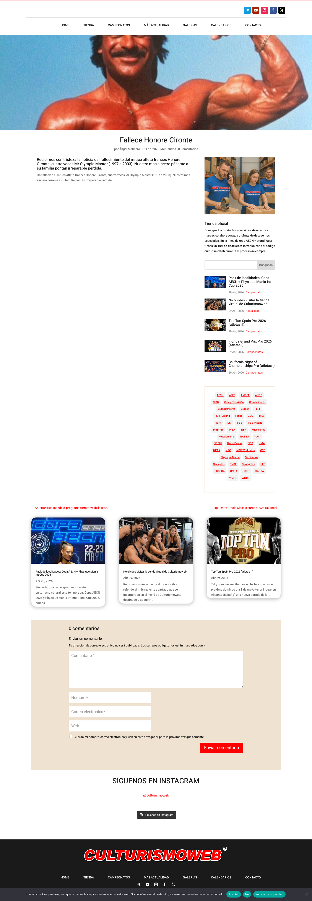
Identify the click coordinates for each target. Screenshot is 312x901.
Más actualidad (156, 26)
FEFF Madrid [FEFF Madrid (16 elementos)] (222, 416)
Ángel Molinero (129, 149)
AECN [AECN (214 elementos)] (220, 395)
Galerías (190, 26)
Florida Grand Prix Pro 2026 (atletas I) (250, 343)
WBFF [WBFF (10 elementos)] (232, 478)
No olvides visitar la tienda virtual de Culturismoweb (249, 302)
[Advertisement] (118, 219)
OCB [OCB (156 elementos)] (262, 450)
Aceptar (234, 894)
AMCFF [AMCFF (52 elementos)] (245, 395)
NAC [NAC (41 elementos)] (257, 437)
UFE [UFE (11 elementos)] (262, 464)
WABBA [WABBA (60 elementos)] (259, 471)
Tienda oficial (216, 224)
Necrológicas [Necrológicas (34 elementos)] (234, 443)
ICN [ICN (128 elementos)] (229, 423)
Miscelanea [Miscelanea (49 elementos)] (258, 430)
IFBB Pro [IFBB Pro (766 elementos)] (218, 430)
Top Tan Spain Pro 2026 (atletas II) (247, 322)
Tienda (88, 26)
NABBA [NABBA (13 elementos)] (244, 437)
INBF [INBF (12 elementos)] (243, 430)
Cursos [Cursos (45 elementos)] (245, 409)
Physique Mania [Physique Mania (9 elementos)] (230, 457)
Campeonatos (119, 26)
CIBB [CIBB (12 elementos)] (216, 402)
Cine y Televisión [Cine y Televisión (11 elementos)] (234, 402)
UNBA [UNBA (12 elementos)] (233, 471)
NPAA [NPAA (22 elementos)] (216, 450)
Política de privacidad (269, 894)
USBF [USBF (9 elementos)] (246, 471)
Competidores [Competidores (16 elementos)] (257, 402)
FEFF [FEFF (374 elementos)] (258, 409)
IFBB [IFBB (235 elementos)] (239, 423)
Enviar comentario (221, 747)
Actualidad (168, 149)
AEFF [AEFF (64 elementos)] (232, 395)
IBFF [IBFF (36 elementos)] (218, 423)
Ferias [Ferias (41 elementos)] (238, 416)
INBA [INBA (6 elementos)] (232, 430)
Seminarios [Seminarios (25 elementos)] (251, 457)
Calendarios (221, 26)
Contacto (253, 26)
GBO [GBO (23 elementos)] (250, 416)
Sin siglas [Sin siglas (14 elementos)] (218, 464)
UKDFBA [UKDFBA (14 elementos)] (219, 471)
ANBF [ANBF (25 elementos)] (258, 395)
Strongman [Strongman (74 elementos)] (248, 464)
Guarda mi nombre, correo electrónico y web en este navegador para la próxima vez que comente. (139, 737)
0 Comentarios (188, 149)
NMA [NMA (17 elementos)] (262, 443)
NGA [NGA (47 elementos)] (250, 443)
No (247, 894)
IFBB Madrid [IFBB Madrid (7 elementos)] (255, 423)
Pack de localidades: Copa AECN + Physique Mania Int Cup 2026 (250, 281)
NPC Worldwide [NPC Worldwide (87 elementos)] (245, 450)
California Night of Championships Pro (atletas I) (252, 364)
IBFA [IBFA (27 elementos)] (261, 416)
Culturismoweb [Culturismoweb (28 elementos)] (227, 409)
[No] (306, 894)
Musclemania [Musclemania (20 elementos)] (227, 437)
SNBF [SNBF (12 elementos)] (233, 464)
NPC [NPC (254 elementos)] (228, 450)
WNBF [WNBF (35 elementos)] (245, 478)
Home (65, 26)
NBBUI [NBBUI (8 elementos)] (218, 443)
